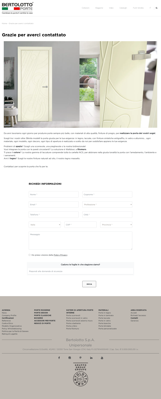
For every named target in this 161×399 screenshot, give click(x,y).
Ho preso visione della (48, 255)
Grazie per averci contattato (21, 23)
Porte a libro (71, 326)
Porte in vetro (105, 321)
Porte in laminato (106, 315)
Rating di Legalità (9, 334)
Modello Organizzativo (12, 326)
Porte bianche (105, 323)
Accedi (134, 313)
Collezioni (85, 8)
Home (4, 23)
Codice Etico (7, 323)
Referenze (6, 321)
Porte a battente (73, 323)
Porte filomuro (72, 328)
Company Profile (9, 315)
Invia (89, 284)
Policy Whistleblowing (11, 328)
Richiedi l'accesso (138, 315)
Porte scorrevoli (73, 315)
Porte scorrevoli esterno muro (79, 321)
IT (150, 8)
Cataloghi (123, 8)
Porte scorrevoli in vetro (76, 318)
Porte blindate (105, 326)
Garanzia (134, 321)
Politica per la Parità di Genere (15, 331)
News (4, 313)
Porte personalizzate (108, 328)
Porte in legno (105, 313)
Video (111, 8)
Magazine (99, 8)
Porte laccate (104, 318)
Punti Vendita (138, 8)
